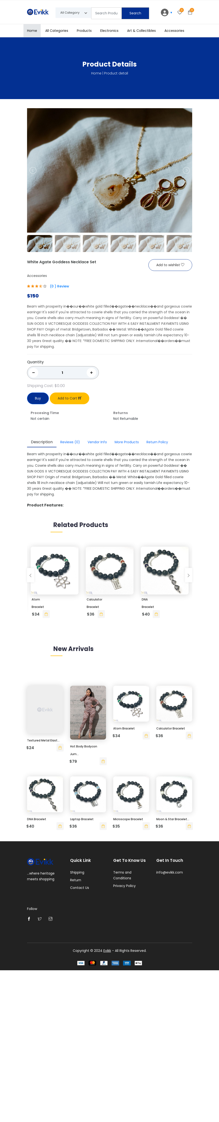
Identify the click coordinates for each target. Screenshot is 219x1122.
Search (135, 13)
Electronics (109, 30)
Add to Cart (69, 398)
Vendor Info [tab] (97, 442)
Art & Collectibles (141, 30)
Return (75, 1032)
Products (84, 30)
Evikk (107, 1102)
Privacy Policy (124, 1038)
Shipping (77, 1024)
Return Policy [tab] (157, 442)
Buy (38, 398)
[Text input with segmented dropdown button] (106, 13)
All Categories (56, 30)
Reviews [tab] (70, 442)
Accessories (174, 30)
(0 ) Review (59, 286)
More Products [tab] (127, 442)
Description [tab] (42, 442)
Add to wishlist (170, 265)
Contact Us (79, 1040)
